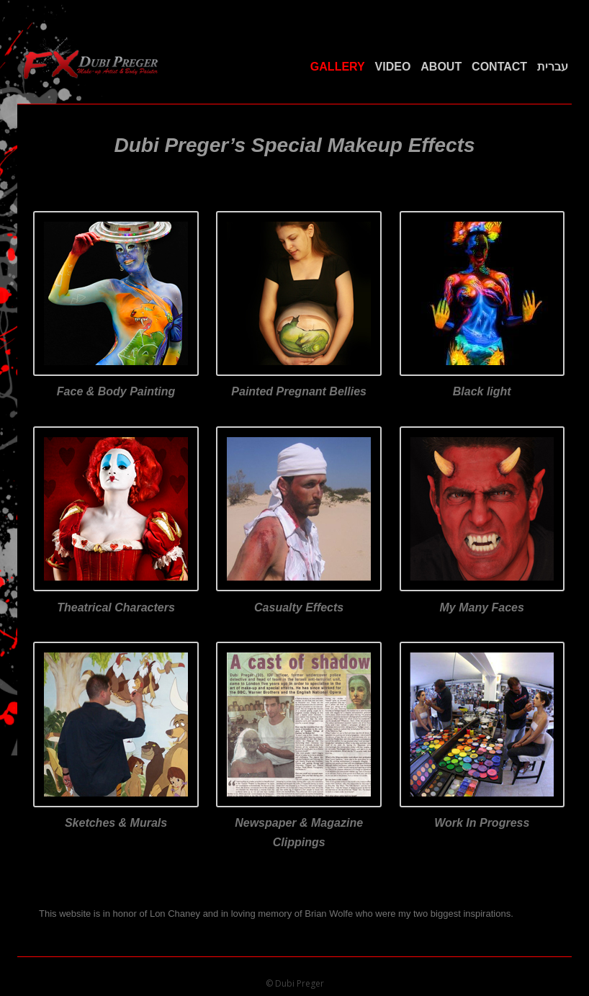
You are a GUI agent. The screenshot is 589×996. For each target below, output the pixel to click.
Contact (499, 66)
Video (393, 66)
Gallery (337, 66)
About (441, 66)
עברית (552, 66)
